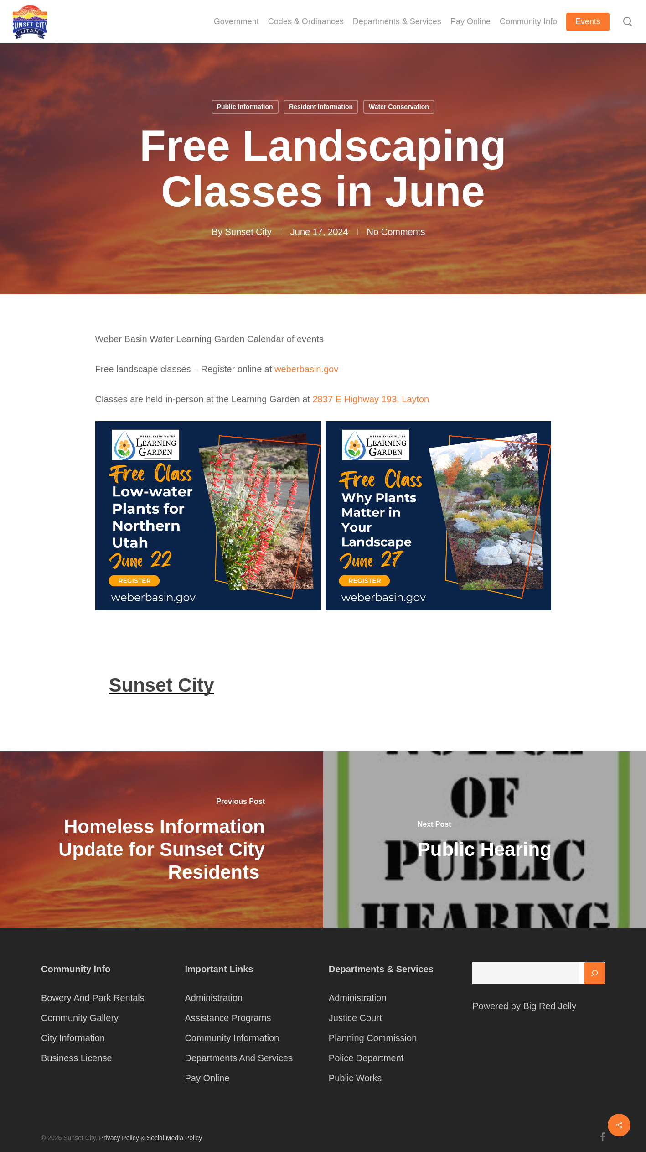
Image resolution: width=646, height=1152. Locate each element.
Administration (214, 998)
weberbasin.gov (306, 369)
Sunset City (248, 232)
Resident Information (321, 106)
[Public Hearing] (484, 839)
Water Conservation (399, 106)
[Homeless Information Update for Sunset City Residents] (161, 839)
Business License (76, 1058)
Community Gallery (80, 1018)
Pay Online (207, 1078)
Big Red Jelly (549, 1006)
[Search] (594, 973)
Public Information (245, 106)
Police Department (366, 1058)
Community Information (232, 1038)
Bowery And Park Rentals (93, 998)
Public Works (355, 1078)
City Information (73, 1038)
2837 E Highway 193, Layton (370, 399)
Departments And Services (239, 1058)
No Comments (396, 232)
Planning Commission (373, 1038)
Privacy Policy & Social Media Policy (150, 1138)
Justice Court (355, 1018)
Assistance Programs (228, 1018)
